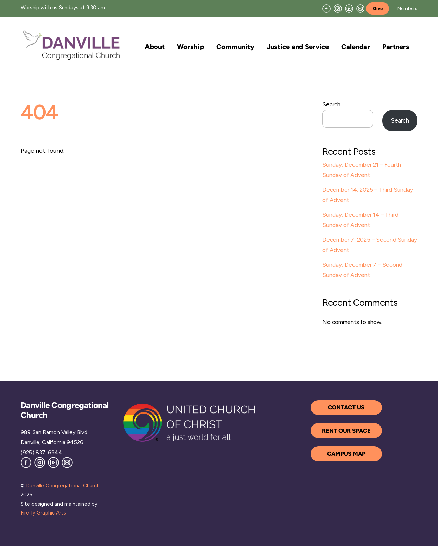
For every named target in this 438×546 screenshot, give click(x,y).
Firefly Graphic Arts (43, 513)
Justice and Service (298, 46)
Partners (395, 46)
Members (407, 8)
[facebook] (326, 8)
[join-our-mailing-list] (360, 8)
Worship (190, 46)
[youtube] (349, 8)
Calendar (355, 46)
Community (235, 46)
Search (331, 104)
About (155, 46)
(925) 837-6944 (41, 452)
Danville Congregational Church (63, 486)
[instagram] (338, 8)
